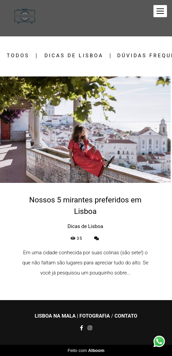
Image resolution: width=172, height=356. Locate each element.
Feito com (85, 350)
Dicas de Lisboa (74, 55)
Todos (18, 55)
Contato (125, 316)
